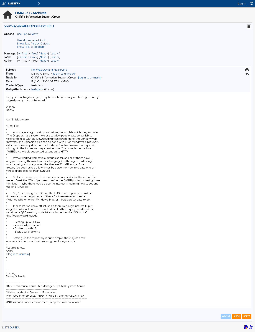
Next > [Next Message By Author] (44, 60)
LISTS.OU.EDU (11, 327)
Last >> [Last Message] (54, 53)
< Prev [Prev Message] (33, 53)
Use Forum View (27, 34)
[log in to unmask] (63, 73)
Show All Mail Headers (30, 46)
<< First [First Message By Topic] (22, 57)
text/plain (37, 89)
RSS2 (246, 316)
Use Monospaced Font (31, 40)
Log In (242, 3)
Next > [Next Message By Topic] (44, 57)
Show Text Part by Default (33, 43)
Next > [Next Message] (44, 53)
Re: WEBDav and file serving (49, 69)
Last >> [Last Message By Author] (54, 60)
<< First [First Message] (22, 53)
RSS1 (236, 316)
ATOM (226, 316)
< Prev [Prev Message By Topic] (33, 57)
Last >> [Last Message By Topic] (54, 57)
